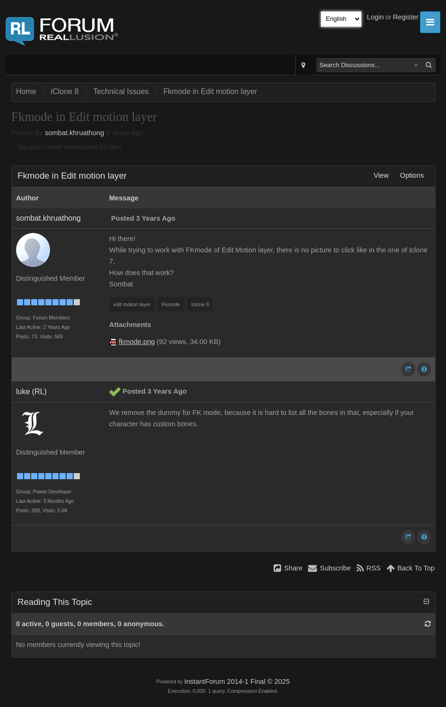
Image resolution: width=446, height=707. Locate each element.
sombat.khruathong (74, 133)
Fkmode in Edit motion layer (210, 91)
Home (26, 91)
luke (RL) (31, 392)
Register (406, 17)
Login (375, 17)
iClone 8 (65, 91)
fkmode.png (137, 341)
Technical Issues (120, 91)
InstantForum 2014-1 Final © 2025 (237, 681)
